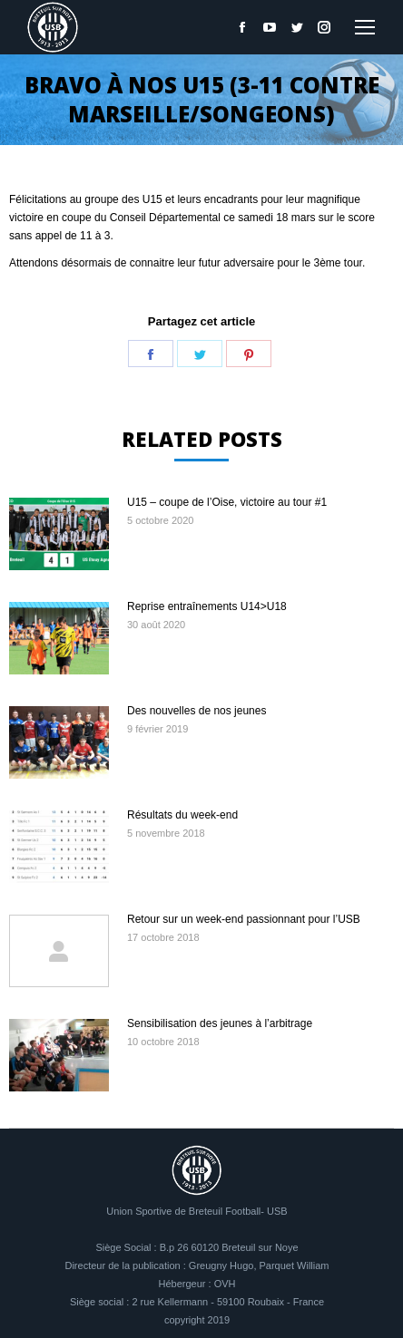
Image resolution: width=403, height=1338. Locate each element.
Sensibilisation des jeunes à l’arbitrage (219, 1023)
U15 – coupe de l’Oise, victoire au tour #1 (227, 502)
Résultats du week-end (182, 815)
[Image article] (59, 534)
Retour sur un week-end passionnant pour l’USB (243, 919)
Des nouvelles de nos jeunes (196, 710)
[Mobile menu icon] (365, 27)
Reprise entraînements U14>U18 (207, 606)
